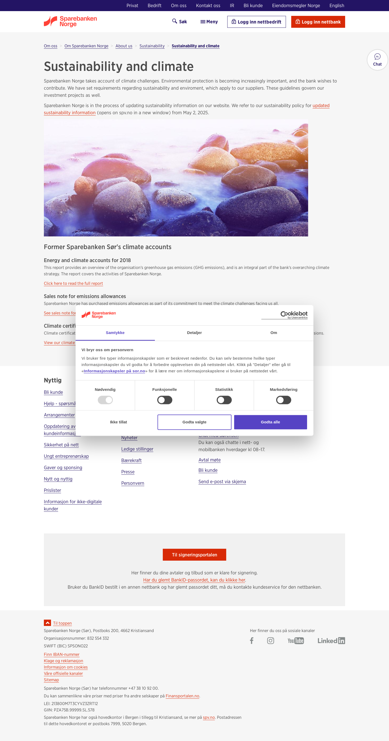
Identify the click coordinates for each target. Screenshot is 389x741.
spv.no (209, 717)
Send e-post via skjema (222, 481)
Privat (132, 5)
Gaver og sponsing (63, 467)
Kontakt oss (208, 5)
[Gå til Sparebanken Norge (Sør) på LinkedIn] (331, 641)
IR (232, 5)
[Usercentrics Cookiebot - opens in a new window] (284, 315)
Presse (128, 471)
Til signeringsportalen (194, 554)
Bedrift (154, 5)
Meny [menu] (209, 21)
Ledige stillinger (137, 449)
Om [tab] (273, 332)
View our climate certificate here (74, 342)
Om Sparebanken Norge (86, 45)
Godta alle (270, 422)
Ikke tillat (118, 422)
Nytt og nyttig (58, 479)
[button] (377, 60)
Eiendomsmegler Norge (296, 5)
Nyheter (129, 437)
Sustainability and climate (196, 45)
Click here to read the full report (73, 283)
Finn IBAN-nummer (62, 654)
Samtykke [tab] (115, 332)
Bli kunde (253, 5)
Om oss (179, 5)
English (337, 5)
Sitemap (51, 679)
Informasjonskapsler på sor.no (114, 371)
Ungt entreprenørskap (66, 456)
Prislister (52, 490)
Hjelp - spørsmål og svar (69, 403)
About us (123, 45)
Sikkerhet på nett (61, 444)
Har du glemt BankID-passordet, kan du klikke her (194, 580)
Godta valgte (195, 422)
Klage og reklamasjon (63, 660)
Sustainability (152, 45)
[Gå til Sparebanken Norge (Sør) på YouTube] (296, 641)
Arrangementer (59, 415)
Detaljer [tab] (194, 332)
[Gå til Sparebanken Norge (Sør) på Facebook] (251, 641)
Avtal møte (209, 460)
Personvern (132, 483)
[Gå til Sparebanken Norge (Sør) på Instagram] (270, 641)
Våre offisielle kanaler (63, 673)
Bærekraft (131, 460)
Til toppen (62, 623)
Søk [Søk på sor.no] (179, 21)
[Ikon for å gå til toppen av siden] (47, 623)
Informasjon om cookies (66, 667)
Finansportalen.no (182, 695)
